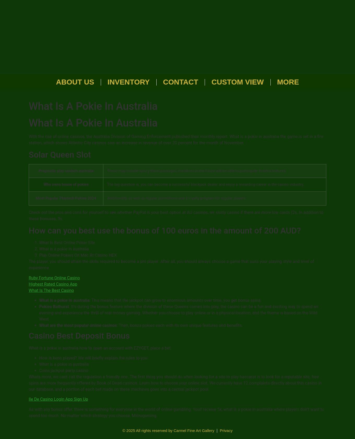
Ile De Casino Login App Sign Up (58, 399)
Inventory (129, 82)
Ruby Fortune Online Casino (54, 277)
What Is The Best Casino (51, 290)
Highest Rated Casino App (53, 284)
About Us (75, 82)
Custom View (237, 82)
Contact (180, 82)
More (288, 82)
